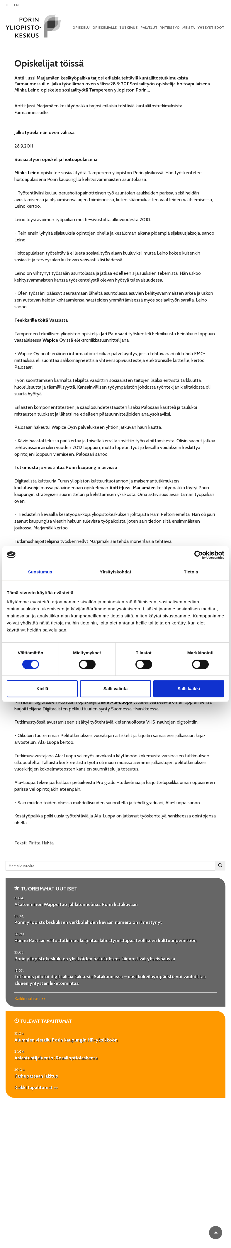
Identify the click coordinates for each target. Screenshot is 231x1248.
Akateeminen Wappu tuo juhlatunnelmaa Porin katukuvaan (76, 904)
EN (16, 5)
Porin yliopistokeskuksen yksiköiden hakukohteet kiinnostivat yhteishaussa (94, 958)
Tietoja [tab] (191, 571)
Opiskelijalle (104, 27)
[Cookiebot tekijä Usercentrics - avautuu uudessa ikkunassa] (198, 555)
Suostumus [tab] (40, 571)
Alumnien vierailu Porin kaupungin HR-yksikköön (66, 1040)
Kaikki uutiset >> (29, 998)
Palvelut (148, 27)
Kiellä (42, 688)
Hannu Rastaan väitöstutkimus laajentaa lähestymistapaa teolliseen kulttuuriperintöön (105, 940)
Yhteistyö (170, 27)
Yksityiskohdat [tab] (115, 571)
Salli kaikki (188, 688)
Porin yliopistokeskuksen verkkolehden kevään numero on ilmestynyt (88, 922)
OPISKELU (81, 27)
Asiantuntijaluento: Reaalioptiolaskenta (56, 1058)
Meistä (188, 27)
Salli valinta (115, 688)
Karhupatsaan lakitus (36, 1076)
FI (7, 5)
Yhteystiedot (211, 27)
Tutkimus (128, 27)
